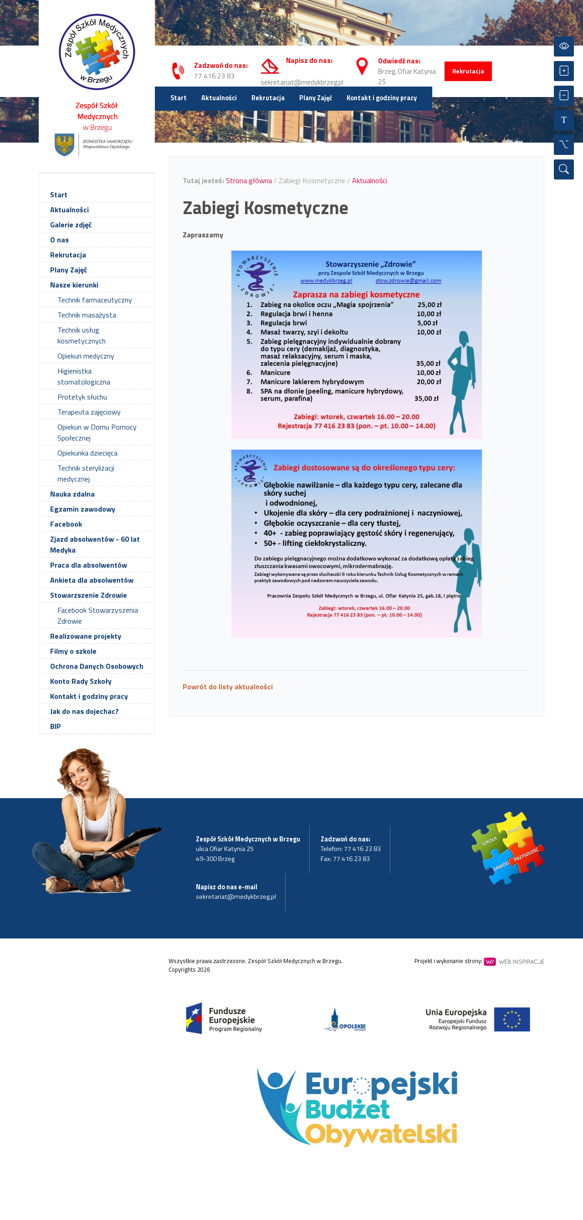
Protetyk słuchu (82, 396)
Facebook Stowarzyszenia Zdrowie (97, 615)
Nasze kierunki (74, 284)
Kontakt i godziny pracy (382, 98)
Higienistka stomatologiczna (83, 376)
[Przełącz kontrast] (564, 46)
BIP (55, 726)
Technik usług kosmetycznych (81, 335)
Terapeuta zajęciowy (89, 411)
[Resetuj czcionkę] (564, 120)
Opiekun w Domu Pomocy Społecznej (97, 432)
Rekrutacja (468, 71)
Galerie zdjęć (71, 224)
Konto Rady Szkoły (81, 681)
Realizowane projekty (85, 636)
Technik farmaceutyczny (94, 299)
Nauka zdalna (72, 493)
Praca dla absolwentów (88, 564)
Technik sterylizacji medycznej (85, 473)
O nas (59, 239)
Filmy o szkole (73, 651)
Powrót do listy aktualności (228, 686)
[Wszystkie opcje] (564, 145)
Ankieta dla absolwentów (91, 579)
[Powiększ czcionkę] (564, 71)
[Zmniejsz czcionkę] (564, 96)
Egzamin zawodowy (82, 508)
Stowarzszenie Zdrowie (88, 594)
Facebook (66, 523)
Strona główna (249, 180)
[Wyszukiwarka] (564, 169)
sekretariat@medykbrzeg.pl (302, 82)
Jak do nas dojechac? (84, 711)
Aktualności (219, 98)
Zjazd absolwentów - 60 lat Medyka (95, 544)
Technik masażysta (86, 314)
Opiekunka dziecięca (87, 452)
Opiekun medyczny (85, 355)
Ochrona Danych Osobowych (96, 666)
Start (178, 98)
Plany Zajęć (315, 98)
